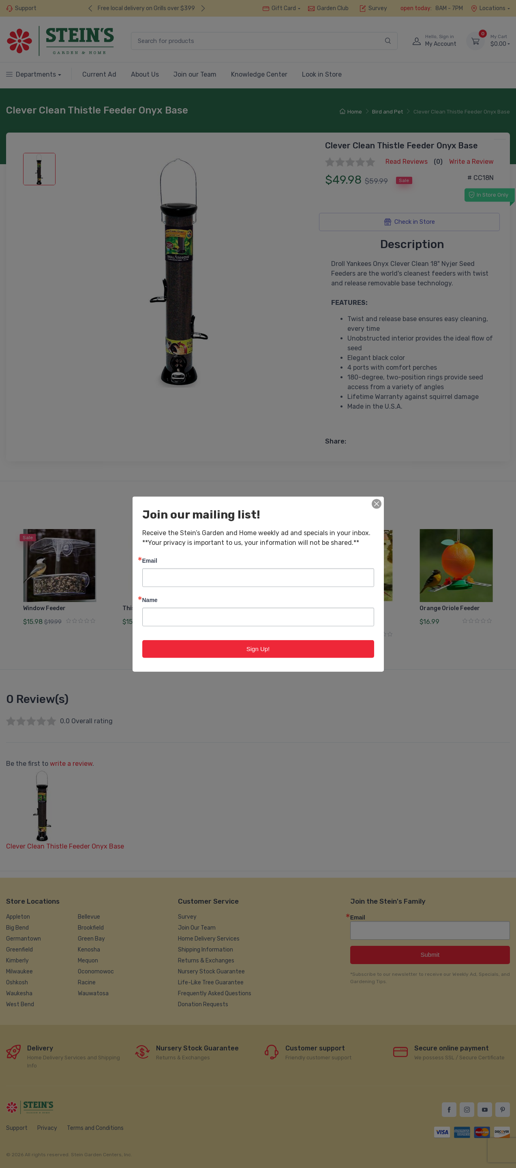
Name (150, 599)
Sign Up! (258, 648)
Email (149, 560)
